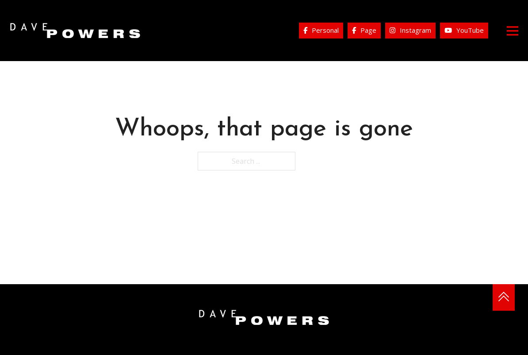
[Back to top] (504, 297)
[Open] (512, 30)
